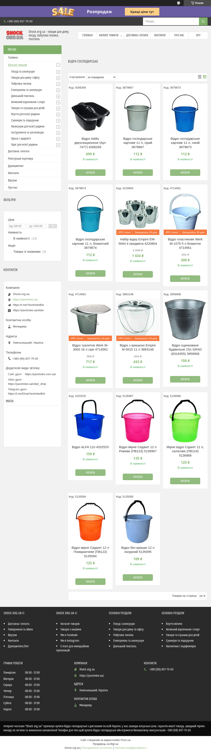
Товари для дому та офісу (128, 629)
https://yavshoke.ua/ (25, 299)
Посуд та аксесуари (23, 71)
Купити (90, 173)
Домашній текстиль (22, 96)
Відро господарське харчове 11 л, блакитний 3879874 (90, 243)
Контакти (160, 35)
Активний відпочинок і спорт (28, 102)
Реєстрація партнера (20, 158)
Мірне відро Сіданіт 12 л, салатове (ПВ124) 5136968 (185, 451)
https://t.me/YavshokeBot (28, 304)
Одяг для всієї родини (24, 144)
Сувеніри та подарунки (25, 120)
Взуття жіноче (174, 624)
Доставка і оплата (137, 35)
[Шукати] (203, 21)
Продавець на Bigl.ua (105, 744)
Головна (87, 35)
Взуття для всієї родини (25, 114)
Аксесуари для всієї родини (27, 126)
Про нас (179, 35)
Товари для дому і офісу (25, 77)
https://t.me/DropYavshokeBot (26, 393)
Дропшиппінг (16, 166)
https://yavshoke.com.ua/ (40, 374)
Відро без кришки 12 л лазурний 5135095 (137, 550)
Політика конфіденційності (131, 747)
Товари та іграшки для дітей (28, 108)
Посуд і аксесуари (124, 624)
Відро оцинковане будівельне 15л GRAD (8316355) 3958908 (185, 349)
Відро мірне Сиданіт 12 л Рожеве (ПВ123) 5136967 (138, 449)
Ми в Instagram (70, 641)
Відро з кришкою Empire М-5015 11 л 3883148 (138, 347)
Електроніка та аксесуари (26, 90)
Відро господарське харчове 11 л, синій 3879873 (185, 143)
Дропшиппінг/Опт (18, 646)
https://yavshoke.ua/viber (28, 310)
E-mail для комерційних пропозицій (72, 648)
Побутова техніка (21, 84)
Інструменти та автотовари (27, 132)
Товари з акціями (71, 629)
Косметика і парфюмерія (181, 646)
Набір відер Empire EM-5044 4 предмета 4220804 (137, 241)
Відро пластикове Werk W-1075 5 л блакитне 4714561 (185, 243)
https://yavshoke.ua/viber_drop (27, 384)
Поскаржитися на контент (97, 747)
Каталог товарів (108, 35)
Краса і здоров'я (21, 138)
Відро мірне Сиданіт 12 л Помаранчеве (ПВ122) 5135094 (90, 552)
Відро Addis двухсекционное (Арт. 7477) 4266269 (90, 143)
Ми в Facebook (69, 635)
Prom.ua (125, 740)
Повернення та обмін (20, 629)
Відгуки (12, 180)
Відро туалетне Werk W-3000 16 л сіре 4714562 (90, 347)
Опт (198, 35)
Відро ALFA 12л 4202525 (90, 447)
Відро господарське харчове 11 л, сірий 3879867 (137, 143)
